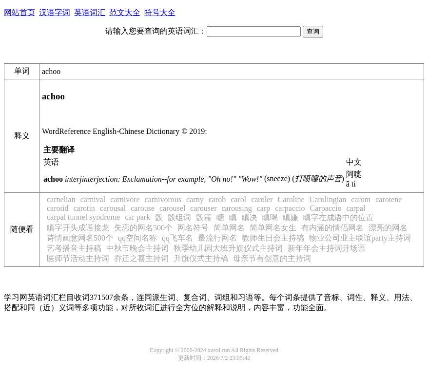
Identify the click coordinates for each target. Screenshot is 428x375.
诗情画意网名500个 (80, 238)
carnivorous (163, 199)
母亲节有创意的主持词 (272, 258)
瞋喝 (270, 217)
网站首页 (19, 12)
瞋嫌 (290, 217)
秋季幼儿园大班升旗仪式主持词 (228, 248)
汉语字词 (54, 12)
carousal (113, 208)
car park (137, 217)
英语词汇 (89, 12)
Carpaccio (326, 208)
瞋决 (249, 217)
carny (195, 199)
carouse (143, 208)
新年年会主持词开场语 (327, 248)
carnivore (124, 199)
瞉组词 (179, 217)
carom (360, 199)
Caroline (291, 199)
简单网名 (229, 228)
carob (217, 199)
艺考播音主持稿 (74, 248)
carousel (172, 208)
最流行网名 (217, 238)
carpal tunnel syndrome (83, 217)
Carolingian (328, 199)
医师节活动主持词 (78, 258)
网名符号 (193, 228)
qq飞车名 (177, 238)
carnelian (61, 199)
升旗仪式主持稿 (201, 258)
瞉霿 (204, 217)
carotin (84, 208)
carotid (57, 208)
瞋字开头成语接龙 (78, 228)
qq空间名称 (137, 238)
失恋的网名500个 (143, 228)
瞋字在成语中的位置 (338, 217)
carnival (93, 199)
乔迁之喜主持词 (141, 258)
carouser (203, 208)
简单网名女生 (273, 228)
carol (238, 199)
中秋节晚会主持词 (137, 248)
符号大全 (159, 12)
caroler (261, 199)
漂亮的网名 (388, 228)
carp (264, 208)
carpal (355, 208)
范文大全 (124, 12)
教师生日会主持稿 (273, 238)
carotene (388, 199)
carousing (237, 208)
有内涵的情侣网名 (332, 228)
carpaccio (290, 208)
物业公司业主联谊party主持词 (360, 238)
